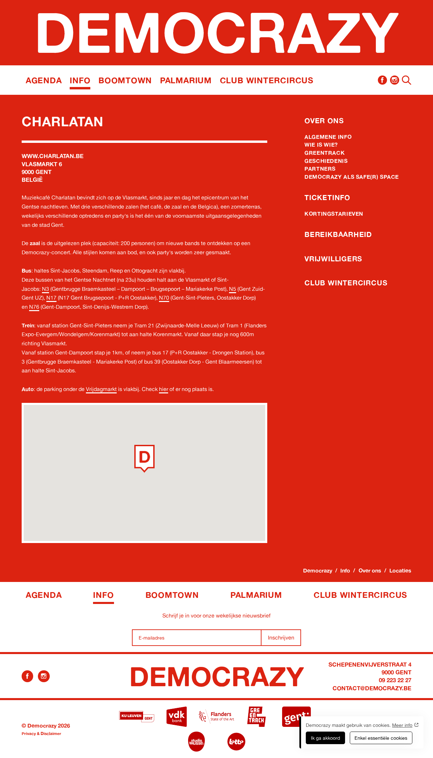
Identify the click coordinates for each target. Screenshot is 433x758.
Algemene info (327, 136)
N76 (34, 306)
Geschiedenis (326, 160)
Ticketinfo (327, 197)
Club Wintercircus (267, 80)
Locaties (400, 570)
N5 (232, 288)
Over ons (324, 120)
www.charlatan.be (53, 155)
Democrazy (317, 570)
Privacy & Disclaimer (41, 733)
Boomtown (125, 80)
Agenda (44, 80)
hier (163, 389)
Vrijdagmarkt (101, 389)
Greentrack (324, 152)
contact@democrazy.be (372, 688)
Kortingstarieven (333, 213)
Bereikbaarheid (338, 234)
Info (80, 80)
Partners (320, 168)
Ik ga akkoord (325, 738)
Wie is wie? (321, 144)
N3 (45, 288)
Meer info (402, 725)
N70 (164, 297)
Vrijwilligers (333, 258)
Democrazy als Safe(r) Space (351, 176)
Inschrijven (281, 637)
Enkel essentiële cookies (381, 738)
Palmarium (186, 80)
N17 (51, 297)
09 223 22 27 (395, 680)
